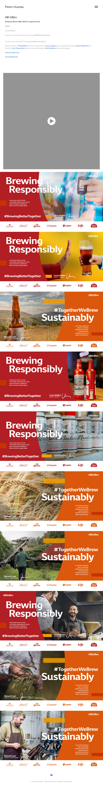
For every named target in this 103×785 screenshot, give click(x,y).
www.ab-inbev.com (12, 52)
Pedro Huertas (14, 7)
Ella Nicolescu (50, 48)
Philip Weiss (22, 46)
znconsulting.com (11, 57)
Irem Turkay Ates (18, 48)
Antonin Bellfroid (82, 46)
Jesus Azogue (50, 46)
